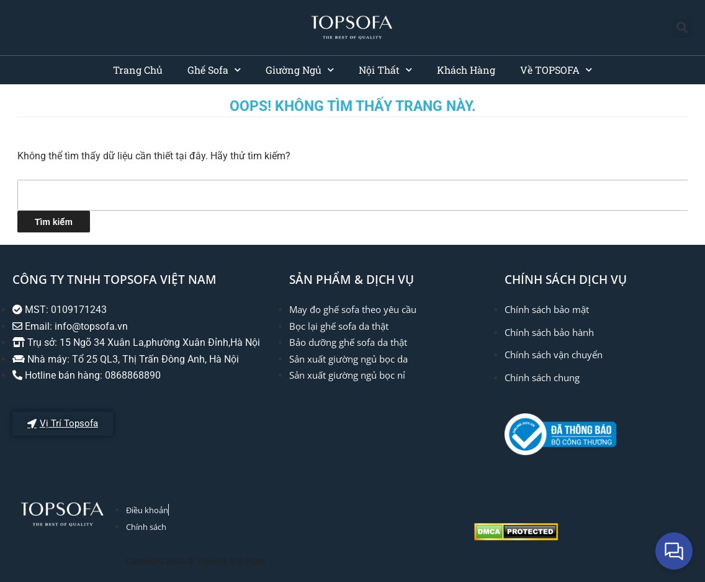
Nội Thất (385, 69)
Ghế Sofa (214, 69)
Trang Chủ (138, 69)
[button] (682, 27)
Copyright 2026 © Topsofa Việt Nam (195, 561)
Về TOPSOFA (556, 69)
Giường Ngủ (300, 69)
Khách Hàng (466, 69)
